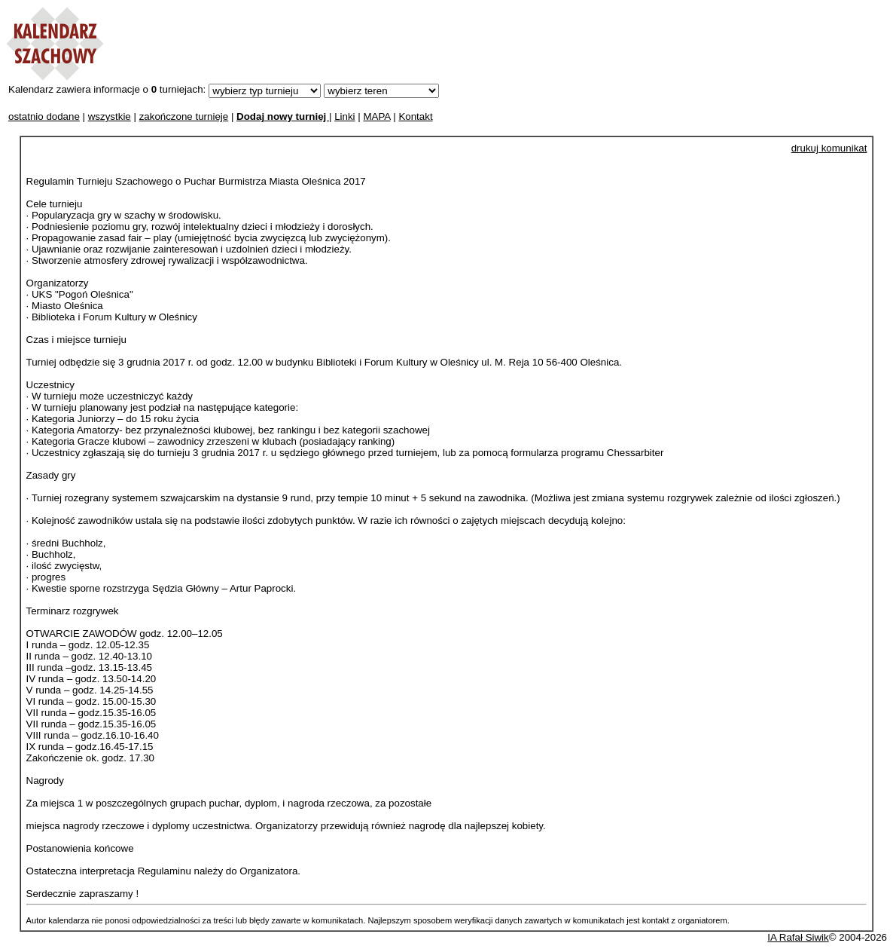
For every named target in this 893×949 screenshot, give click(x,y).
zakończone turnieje (184, 116)
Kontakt (415, 116)
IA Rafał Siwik (797, 937)
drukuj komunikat (829, 148)
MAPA (376, 116)
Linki (344, 116)
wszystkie (109, 116)
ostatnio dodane (44, 116)
